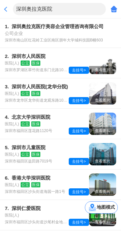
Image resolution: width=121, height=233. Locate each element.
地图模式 (106, 207)
